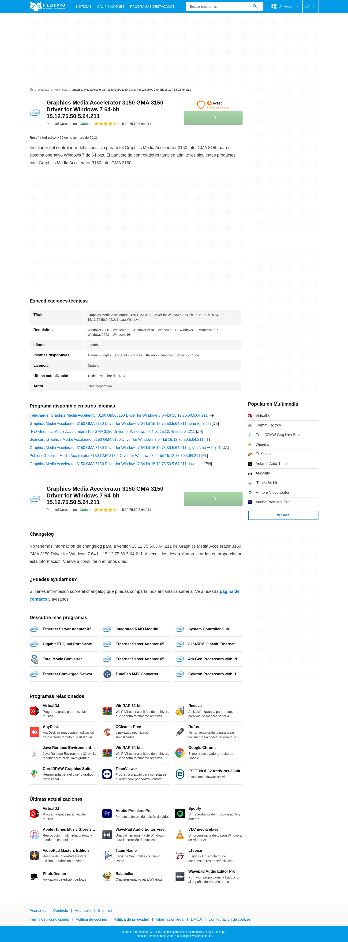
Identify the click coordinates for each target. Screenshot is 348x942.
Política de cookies (91, 919)
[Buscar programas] (255, 6)
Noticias (84, 6)
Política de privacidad (131, 919)
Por (62, 124)
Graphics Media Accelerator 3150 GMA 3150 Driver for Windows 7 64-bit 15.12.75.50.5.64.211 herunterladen (120, 424)
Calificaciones (111, 6)
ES (310, 6)
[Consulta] (224, 6)
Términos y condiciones (49, 919)
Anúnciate (83, 910)
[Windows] (43, 90)
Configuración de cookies (230, 919)
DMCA (196, 919)
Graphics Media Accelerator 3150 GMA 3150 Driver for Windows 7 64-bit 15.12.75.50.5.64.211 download (117, 464)
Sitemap (105, 910)
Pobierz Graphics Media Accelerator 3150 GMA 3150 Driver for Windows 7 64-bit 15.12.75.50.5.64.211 (115, 456)
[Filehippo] (47, 6)
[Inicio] (32, 90)
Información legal (170, 919)
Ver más (283, 515)
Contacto (60, 910)
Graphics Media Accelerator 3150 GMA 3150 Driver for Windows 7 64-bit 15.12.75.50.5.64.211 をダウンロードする (125, 448)
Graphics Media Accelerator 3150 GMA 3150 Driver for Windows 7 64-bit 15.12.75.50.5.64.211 (105, 109)
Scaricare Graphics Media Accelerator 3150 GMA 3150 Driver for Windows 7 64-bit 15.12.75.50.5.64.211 (117, 439)
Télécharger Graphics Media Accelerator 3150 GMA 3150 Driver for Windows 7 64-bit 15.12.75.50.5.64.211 (119, 415)
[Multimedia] (60, 90)
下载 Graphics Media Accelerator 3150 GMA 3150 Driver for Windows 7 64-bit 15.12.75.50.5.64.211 (112, 432)
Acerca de (38, 910)
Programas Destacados (152, 6)
